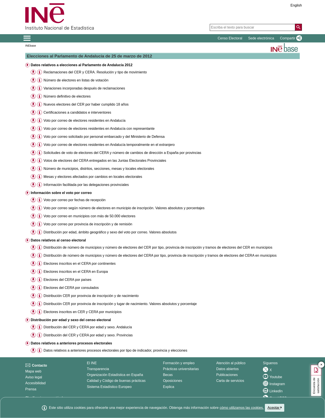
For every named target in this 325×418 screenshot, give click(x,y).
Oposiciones (172, 381)
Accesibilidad (35, 383)
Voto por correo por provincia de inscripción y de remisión (88, 224)
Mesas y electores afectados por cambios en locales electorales (93, 177)
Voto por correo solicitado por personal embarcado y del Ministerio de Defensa (104, 136)
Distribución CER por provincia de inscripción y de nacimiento (91, 296)
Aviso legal (33, 377)
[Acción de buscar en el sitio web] (298, 27)
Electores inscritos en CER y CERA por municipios (83, 312)
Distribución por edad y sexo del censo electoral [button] (71, 320)
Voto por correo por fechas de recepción (75, 200)
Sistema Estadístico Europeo (109, 387)
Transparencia (98, 369)
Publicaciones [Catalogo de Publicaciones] (227, 375)
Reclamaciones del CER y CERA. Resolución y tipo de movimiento (95, 72)
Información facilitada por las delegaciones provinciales (86, 185)
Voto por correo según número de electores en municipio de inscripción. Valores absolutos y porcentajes (124, 208)
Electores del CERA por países (67, 279)
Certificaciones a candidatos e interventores (77, 112)
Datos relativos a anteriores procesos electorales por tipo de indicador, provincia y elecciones (115, 350)
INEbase (30, 45)
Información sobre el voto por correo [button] (61, 193)
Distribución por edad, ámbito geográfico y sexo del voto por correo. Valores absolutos (110, 232)
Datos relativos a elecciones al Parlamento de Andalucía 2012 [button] (81, 65)
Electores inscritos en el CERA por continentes (80, 263)
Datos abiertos (227, 369)
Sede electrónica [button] (261, 38)
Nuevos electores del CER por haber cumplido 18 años (86, 104)
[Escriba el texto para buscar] (252, 27)
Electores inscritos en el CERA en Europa (76, 271)
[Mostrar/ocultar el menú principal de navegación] (27, 38)
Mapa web (33, 371)
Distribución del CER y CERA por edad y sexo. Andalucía (88, 327)
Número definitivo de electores (67, 96)
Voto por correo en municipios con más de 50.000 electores (89, 216)
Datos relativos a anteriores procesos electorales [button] (71, 343)
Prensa (30, 389)
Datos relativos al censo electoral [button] (58, 240)
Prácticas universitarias (181, 369)
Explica (168, 387)
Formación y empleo (179, 363)
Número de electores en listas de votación (76, 80)
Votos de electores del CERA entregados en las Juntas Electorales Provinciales (105, 160)
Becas (168, 375)
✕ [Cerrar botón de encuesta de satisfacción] (321, 365)
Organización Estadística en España (115, 375)
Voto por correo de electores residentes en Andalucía (84, 120)
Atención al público (230, 363)
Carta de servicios (230, 381)
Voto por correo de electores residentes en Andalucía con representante (99, 128)
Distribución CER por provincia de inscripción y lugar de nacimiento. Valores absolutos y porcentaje (120, 304)
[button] (290, 38)
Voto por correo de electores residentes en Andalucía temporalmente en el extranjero (109, 145)
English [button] (296, 5)
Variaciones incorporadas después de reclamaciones (84, 88)
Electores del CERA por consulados (71, 288)
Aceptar (274, 408)
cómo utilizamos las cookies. (242, 408)
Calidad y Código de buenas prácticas (116, 381)
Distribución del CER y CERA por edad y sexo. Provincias (88, 335)
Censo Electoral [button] (230, 38)
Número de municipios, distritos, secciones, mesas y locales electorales (99, 168)
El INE (92, 363)
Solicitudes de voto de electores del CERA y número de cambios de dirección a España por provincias (122, 153)
